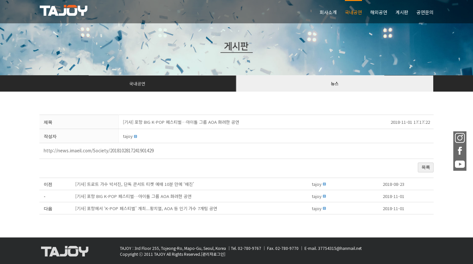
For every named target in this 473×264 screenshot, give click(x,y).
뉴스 (335, 83)
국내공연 (137, 83)
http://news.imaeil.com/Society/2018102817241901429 (99, 150)
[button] (128, 136)
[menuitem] (332, 11)
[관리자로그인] (213, 254)
